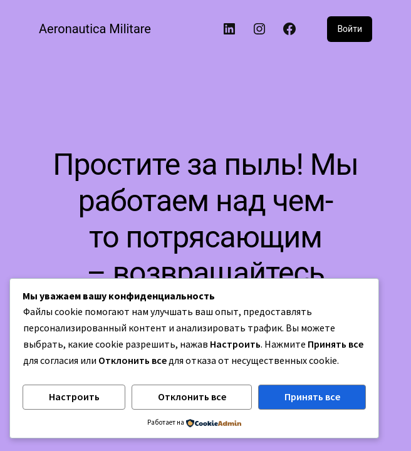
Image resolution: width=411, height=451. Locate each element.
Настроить (74, 396)
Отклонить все (192, 396)
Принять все (312, 396)
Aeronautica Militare (95, 28)
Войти (349, 29)
